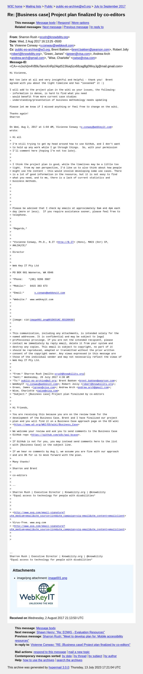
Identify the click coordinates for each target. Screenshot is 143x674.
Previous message (76, 27)
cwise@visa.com (84, 57)
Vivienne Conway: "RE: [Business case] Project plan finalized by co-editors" (80, 644)
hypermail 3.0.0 (59, 667)
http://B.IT (66, 242)
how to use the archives (38, 660)
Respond (64, 22)
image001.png (57, 578)
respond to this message (50, 652)
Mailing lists (33, 6)
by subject (95, 656)
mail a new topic (79, 652)
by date (67, 656)
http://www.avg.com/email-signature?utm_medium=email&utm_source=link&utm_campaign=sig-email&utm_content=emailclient (67, 514)
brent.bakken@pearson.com (90, 49)
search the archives (69, 660)
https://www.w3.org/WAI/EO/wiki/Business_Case (46, 424)
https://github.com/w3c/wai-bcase (54, 435)
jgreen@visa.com (78, 53)
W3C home (14, 6)
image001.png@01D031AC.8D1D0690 (52, 320)
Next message (52, 27)
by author (110, 656)
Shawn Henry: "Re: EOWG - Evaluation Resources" (71, 632)
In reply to (97, 27)
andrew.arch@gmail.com (27, 57)
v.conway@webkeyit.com (57, 45)
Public (49, 6)
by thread (80, 656)
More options (80, 22)
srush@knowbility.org (54, 37)
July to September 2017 (109, 6)
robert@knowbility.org (25, 53)
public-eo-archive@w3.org (73, 6)
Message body (46, 22)
